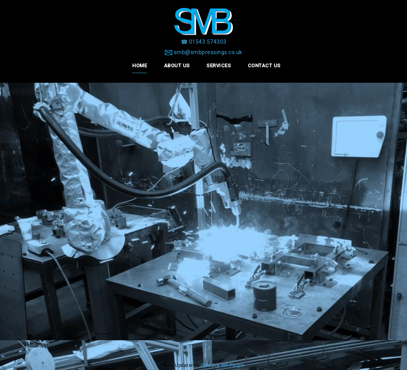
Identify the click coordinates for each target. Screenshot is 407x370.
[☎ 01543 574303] (203, 42)
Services (218, 65)
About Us (177, 65)
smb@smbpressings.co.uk (208, 52)
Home (139, 65)
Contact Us (264, 65)
